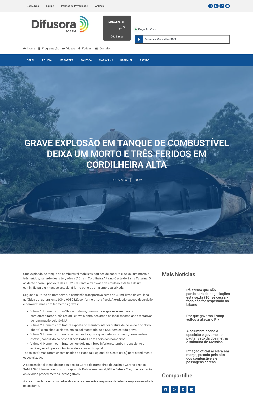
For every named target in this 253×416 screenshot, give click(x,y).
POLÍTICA (86, 60)
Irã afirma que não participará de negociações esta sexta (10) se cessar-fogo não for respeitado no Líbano (208, 297)
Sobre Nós (33, 6)
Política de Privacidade (74, 6)
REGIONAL (126, 60)
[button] (165, 389)
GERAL (31, 60)
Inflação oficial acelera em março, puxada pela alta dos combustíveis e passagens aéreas (207, 356)
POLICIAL (47, 60)
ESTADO (145, 60)
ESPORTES (66, 60)
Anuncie (100, 6)
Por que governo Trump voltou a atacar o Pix (205, 318)
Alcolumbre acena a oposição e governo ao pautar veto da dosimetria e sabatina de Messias (207, 336)
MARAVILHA (106, 60)
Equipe (50, 6)
